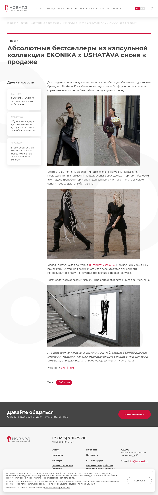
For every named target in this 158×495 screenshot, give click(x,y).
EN (142, 8)
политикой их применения (57, 488)
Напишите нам (135, 414)
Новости (104, 9)
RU (137, 8)
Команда (49, 9)
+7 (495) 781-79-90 (69, 438)
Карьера (61, 9)
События (64, 382)
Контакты (115, 9)
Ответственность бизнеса (82, 9)
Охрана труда (94, 460)
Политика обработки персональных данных (100, 467)
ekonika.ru (67, 367)
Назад (14, 41)
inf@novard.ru (139, 461)
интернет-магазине (102, 265)
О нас (40, 9)
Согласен (139, 480)
